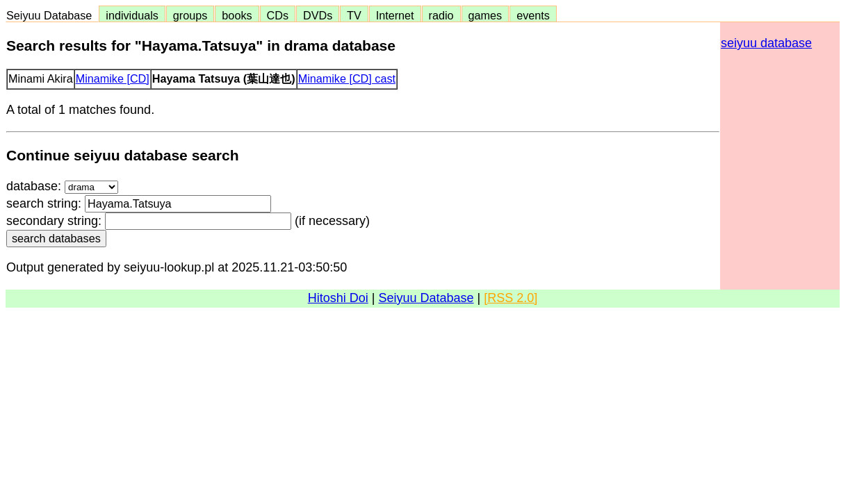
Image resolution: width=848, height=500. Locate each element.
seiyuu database (766, 43)
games (485, 15)
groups (190, 15)
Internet (395, 15)
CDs (278, 15)
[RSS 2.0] (510, 298)
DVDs (318, 15)
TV (354, 15)
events (533, 15)
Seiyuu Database (52, 15)
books (236, 15)
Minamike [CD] (112, 78)
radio (441, 15)
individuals (132, 15)
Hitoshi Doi (338, 298)
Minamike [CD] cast (347, 78)
